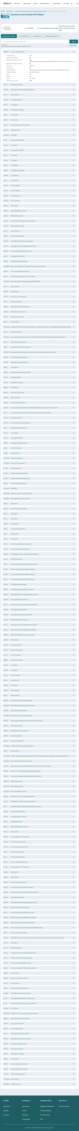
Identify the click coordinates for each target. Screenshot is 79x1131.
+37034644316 (29, 28)
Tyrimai (35, 3)
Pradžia (3, 11)
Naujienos (6, 1110)
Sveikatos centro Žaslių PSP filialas (57, 11)
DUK (41, 1119)
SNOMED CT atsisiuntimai (47, 1106)
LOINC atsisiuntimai (45, 1110)
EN (72, 3)
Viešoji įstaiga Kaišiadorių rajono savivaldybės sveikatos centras (31, 11)
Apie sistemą (6, 1106)
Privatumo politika (64, 1106)
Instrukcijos (25, 1115)
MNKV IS (7, 3)
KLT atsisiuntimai (45, 1115)
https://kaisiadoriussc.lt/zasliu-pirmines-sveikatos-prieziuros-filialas (67, 28)
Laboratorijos (27, 3)
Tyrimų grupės (26, 1119)
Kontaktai (66, 3)
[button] (17, 3)
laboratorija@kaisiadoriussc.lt (48, 28)
